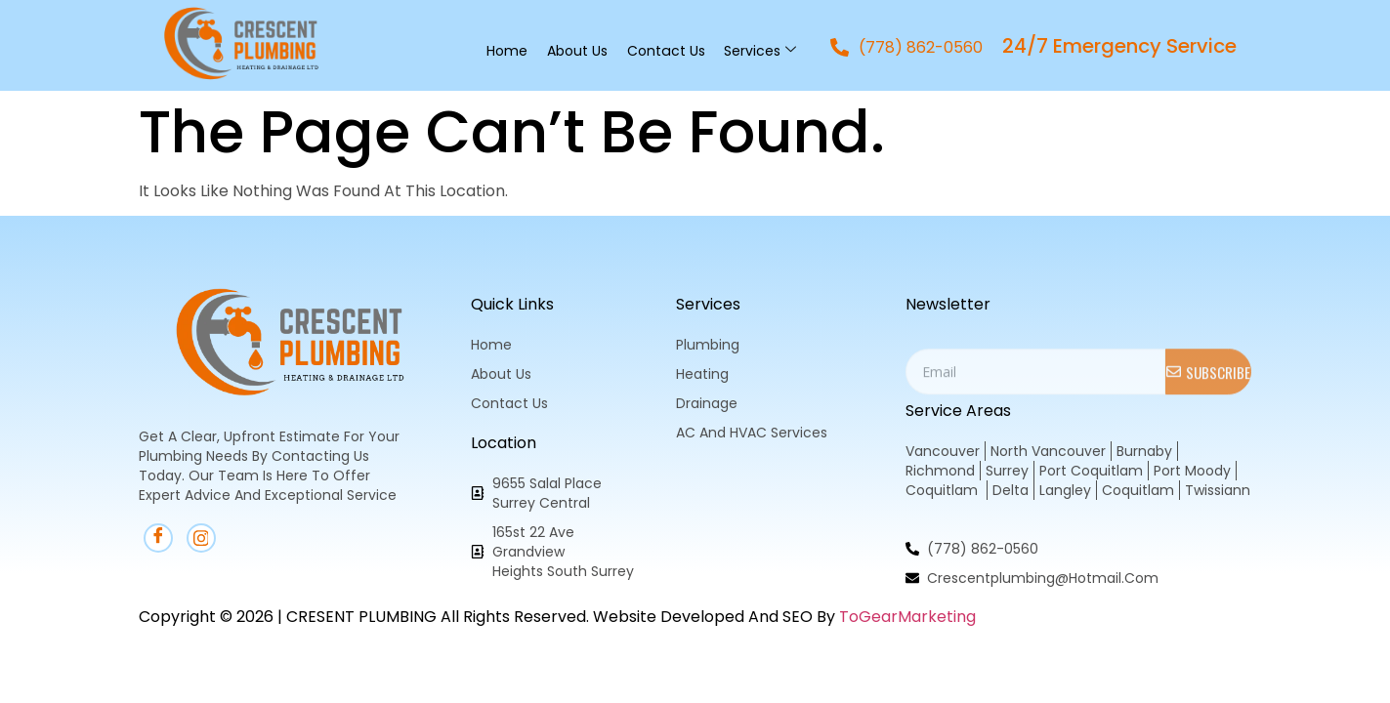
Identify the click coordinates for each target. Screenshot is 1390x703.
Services (760, 51)
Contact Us (665, 51)
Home (506, 51)
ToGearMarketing (907, 616)
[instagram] (201, 538)
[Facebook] (158, 538)
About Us (577, 51)
